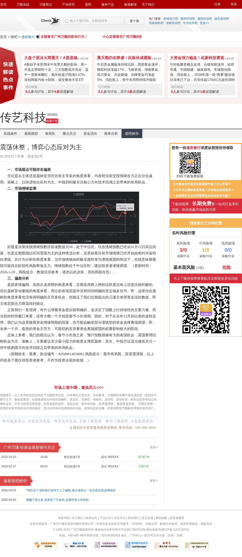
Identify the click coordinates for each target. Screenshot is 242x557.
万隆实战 (23, 4)
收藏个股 (52, 121)
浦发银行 (28, 37)
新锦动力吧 (171, 18)
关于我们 (148, 4)
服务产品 (107, 4)
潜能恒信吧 (173, 23)
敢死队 (50, 133)
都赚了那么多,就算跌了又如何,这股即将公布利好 (57, 500)
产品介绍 (105, 518)
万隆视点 (45, 4)
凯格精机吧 (156, 23)
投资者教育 (177, 518)
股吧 (88, 4)
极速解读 (130, 4)
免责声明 (63, 518)
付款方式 (119, 518)
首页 (3, 4)
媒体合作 (91, 518)
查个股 (134, 21)
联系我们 (133, 518)
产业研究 (68, 4)
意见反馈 (147, 518)
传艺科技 (23, 117)
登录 (234, 4)
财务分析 (111, 133)
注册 (217, 4)
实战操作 (10, 133)
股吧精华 (132, 133)
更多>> (204, 23)
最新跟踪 (31, 133)
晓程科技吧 (188, 18)
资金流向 (90, 133)
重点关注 (69, 133)
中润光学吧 (190, 23)
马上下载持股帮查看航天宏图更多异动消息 (206, 278)
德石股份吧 (221, 18)
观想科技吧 (204, 18)
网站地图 (161, 518)
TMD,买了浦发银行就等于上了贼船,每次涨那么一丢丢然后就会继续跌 (70, 490)
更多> (153, 447)
